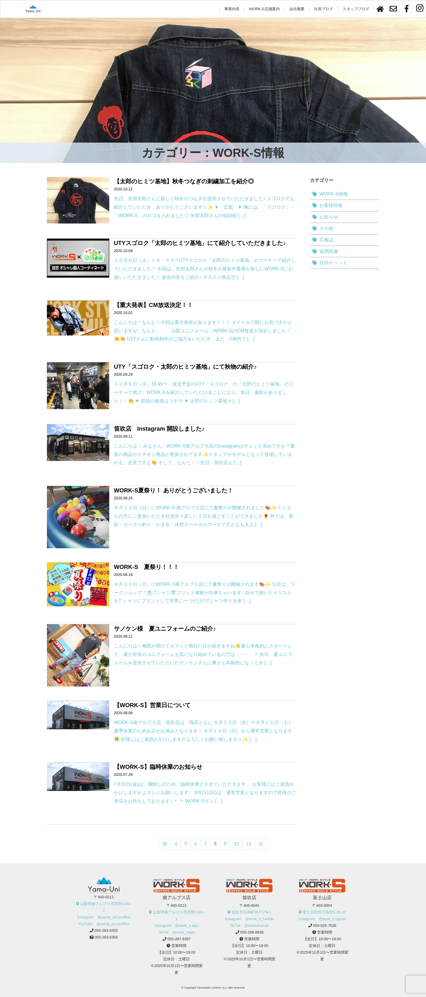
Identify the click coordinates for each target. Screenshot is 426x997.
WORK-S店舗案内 (264, 9)
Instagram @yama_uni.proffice (104, 917)
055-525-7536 (325, 925)
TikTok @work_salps (176, 932)
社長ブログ (323, 9)
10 (236, 843)
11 (248, 843)
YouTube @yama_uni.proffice (103, 924)
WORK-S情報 (333, 193)
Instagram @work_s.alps (176, 925)
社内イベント (333, 262)
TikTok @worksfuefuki (249, 925)
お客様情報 (331, 205)
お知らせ (328, 216)
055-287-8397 (179, 939)
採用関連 (328, 251)
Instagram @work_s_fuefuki (249, 919)
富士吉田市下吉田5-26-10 (324, 912)
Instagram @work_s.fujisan (322, 919)
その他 (326, 228)
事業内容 (232, 9)
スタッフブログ (356, 9)
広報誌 (326, 239)
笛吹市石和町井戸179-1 (252, 912)
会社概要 (296, 9)
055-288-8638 (252, 932)
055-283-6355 (106, 930)
